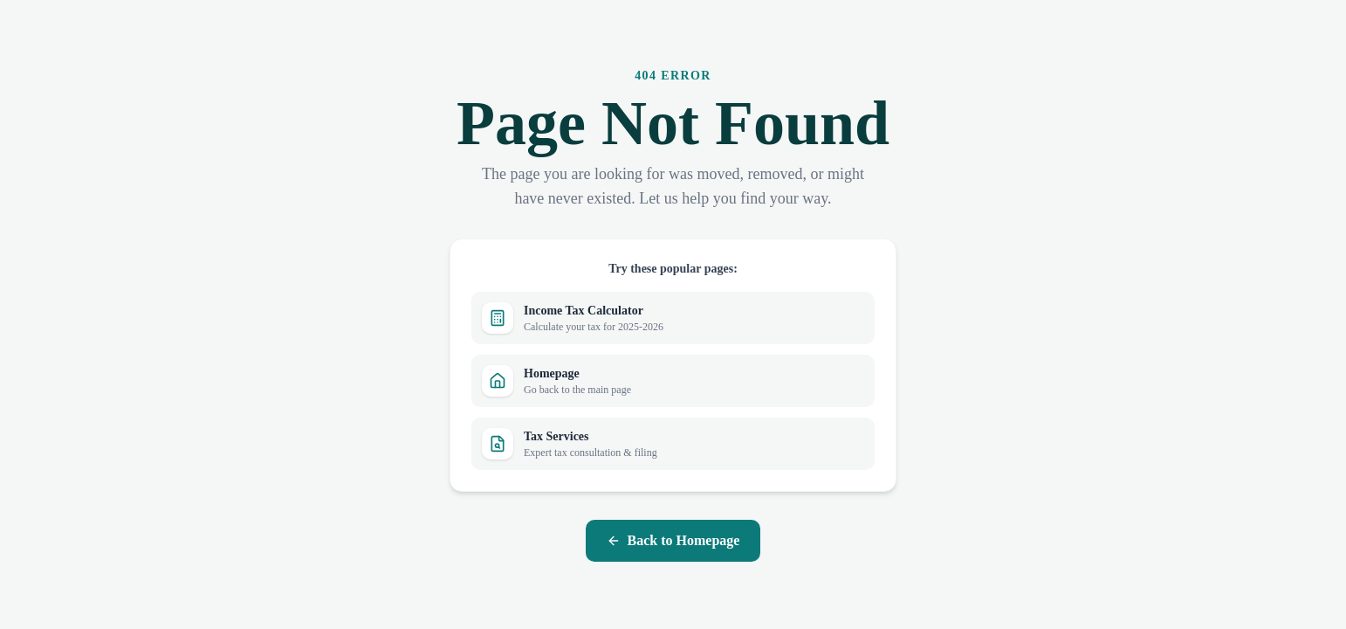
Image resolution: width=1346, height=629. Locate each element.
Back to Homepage (673, 540)
